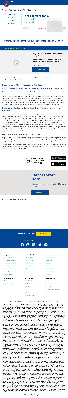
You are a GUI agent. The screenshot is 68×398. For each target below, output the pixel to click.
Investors (48, 263)
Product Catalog (8, 274)
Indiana (31, 240)
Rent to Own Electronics (10, 266)
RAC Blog (48, 274)
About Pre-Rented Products (11, 269)
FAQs (26, 269)
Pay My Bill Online (29, 295)
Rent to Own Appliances (10, 260)
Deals (5, 281)
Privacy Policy (13, 301)
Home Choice (49, 283)
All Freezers (12, 14)
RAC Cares (48, 266)
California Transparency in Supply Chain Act (47, 301)
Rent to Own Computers (10, 263)
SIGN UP (43, 234)
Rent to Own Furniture (9, 257)
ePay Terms (32, 301)
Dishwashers (11, 23)
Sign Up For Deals (8, 283)
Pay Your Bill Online (30, 257)
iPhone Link (58, 165)
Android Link (58, 159)
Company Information (51, 257)
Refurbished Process (9, 272)
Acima (47, 292)
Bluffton (37, 240)
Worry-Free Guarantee (30, 281)
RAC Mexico (49, 286)
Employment (49, 260)
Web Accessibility (22, 301)
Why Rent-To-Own (29, 283)
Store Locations (49, 269)
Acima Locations (50, 272)
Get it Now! (48, 281)
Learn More (41, 69)
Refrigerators (12, 17)
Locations (25, 240)
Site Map (27, 292)
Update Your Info (29, 263)
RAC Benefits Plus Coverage (53, 289)
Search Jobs (40, 193)
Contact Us (27, 286)
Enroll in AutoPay (29, 260)
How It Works (28, 266)
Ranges (12, 20)
